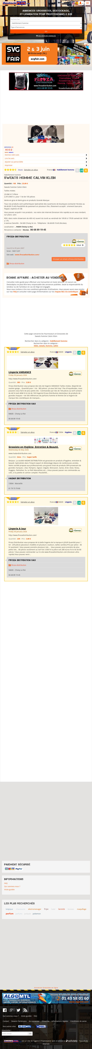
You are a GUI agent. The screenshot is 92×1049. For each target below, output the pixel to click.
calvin (55, 346)
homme (49, 346)
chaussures (20, 909)
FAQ (15, 292)
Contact (6, 1021)
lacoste (61, 909)
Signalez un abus (31, 170)
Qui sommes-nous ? (12, 886)
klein (36, 346)
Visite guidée (9, 889)
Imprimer (8, 165)
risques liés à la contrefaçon (66, 292)
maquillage (81, 909)
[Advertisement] (46, 107)
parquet (27, 914)
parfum (10, 913)
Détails (20, 170)
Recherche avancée (46, 36)
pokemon (37, 913)
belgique (9, 909)
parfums (18, 914)
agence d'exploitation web (44, 1041)
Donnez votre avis (12, 155)
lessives (71, 909)
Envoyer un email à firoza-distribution (68, 259)
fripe (46, 909)
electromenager (34, 909)
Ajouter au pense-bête (14, 162)
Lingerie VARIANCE (20, 372)
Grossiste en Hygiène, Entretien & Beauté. (34, 447)
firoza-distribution (18, 236)
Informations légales (60, 1021)
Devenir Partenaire (19, 1021)
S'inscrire (45, 1021)
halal (53, 909)
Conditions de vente (78, 1021)
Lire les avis (9, 158)
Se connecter (34, 1021)
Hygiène (68, 432)
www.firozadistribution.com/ (27, 254)
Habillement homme (65, 170)
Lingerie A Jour (17, 528)
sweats (42, 346)
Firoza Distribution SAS (22, 404)
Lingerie (68, 352)
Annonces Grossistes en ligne (46, 987)
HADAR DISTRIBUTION (20, 478)
